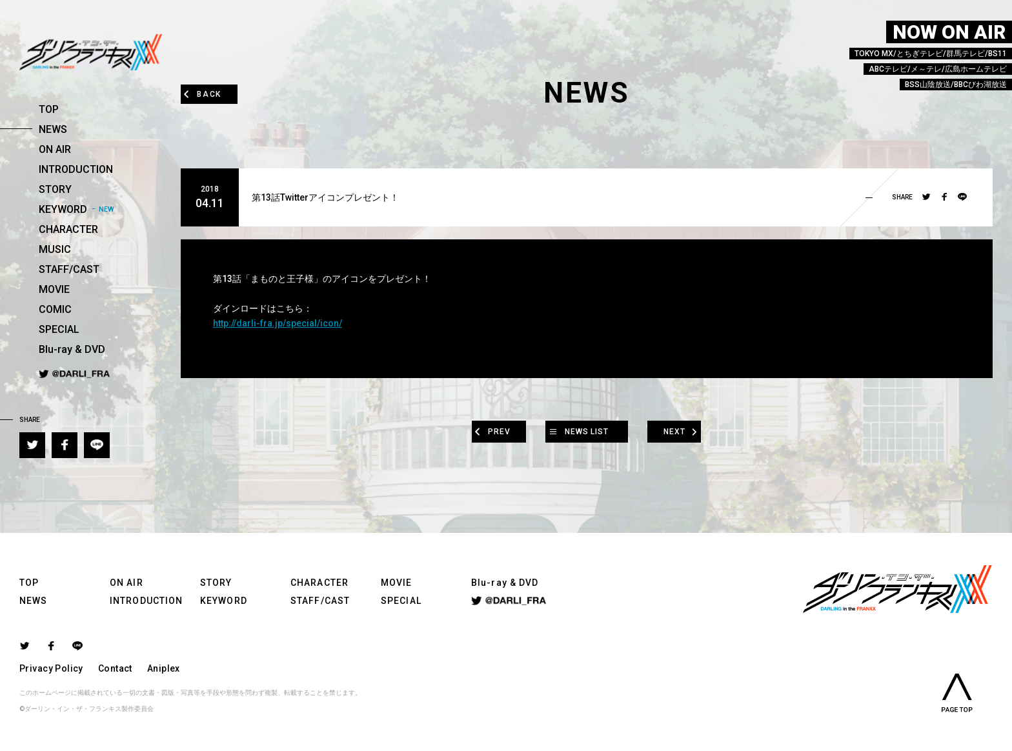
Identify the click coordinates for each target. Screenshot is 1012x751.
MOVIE (54, 289)
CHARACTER (68, 229)
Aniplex (163, 668)
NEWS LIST (587, 431)
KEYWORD (63, 209)
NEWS (53, 129)
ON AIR (55, 149)
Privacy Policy (51, 668)
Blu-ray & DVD (72, 349)
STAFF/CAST (69, 269)
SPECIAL (59, 329)
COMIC (55, 309)
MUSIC (55, 249)
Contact (115, 668)
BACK (214, 93)
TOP (49, 109)
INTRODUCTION (76, 169)
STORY (55, 189)
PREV (486, 431)
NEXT (687, 431)
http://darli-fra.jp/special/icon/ (277, 323)
